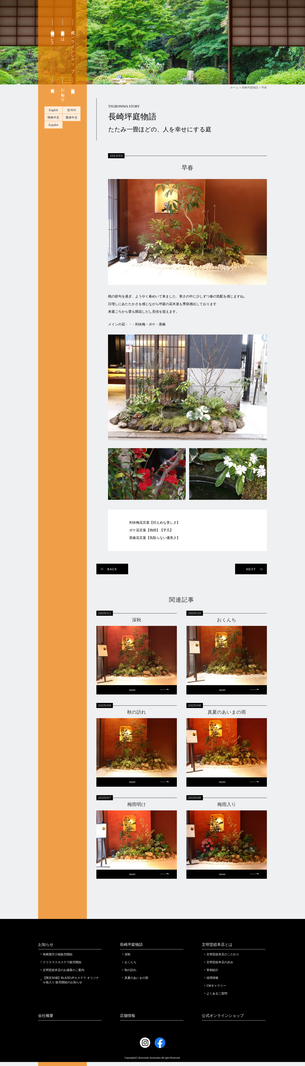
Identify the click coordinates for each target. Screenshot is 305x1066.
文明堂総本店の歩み (220, 966)
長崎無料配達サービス (52, 64)
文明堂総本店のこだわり (223, 958)
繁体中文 (72, 146)
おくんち (130, 966)
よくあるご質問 (217, 997)
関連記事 (181, 599)
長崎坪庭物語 (131, 948)
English (53, 139)
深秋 (127, 958)
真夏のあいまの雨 (136, 981)
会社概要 (52, 115)
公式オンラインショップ (73, 78)
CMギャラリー (216, 989)
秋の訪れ (130, 974)
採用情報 (212, 981)
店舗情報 (127, 1020)
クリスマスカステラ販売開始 (62, 966)
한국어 (71, 139)
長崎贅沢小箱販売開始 (57, 958)
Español (53, 154)
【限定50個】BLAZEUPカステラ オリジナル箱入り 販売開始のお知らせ (71, 984)
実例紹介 (212, 974)
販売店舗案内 (73, 115)
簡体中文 (53, 146)
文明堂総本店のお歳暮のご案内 (63, 974)
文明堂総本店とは (63, 62)
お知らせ (63, 121)
